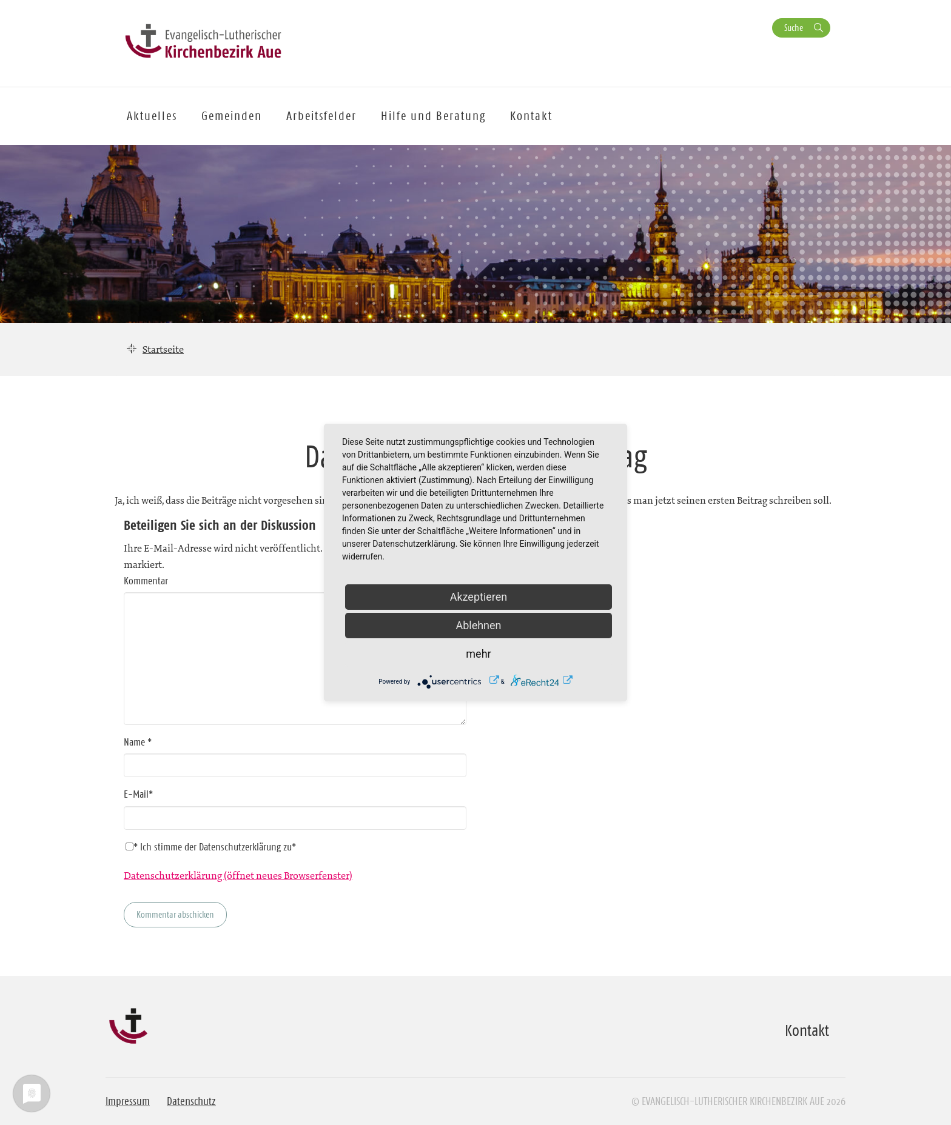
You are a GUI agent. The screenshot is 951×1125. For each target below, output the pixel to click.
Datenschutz (191, 1101)
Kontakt (531, 115)
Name (138, 742)
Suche (793, 27)
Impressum (128, 1101)
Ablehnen (478, 625)
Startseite (163, 349)
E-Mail (138, 794)
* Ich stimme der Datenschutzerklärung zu (211, 846)
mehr (478, 653)
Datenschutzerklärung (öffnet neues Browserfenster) (238, 875)
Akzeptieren (479, 596)
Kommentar (146, 580)
